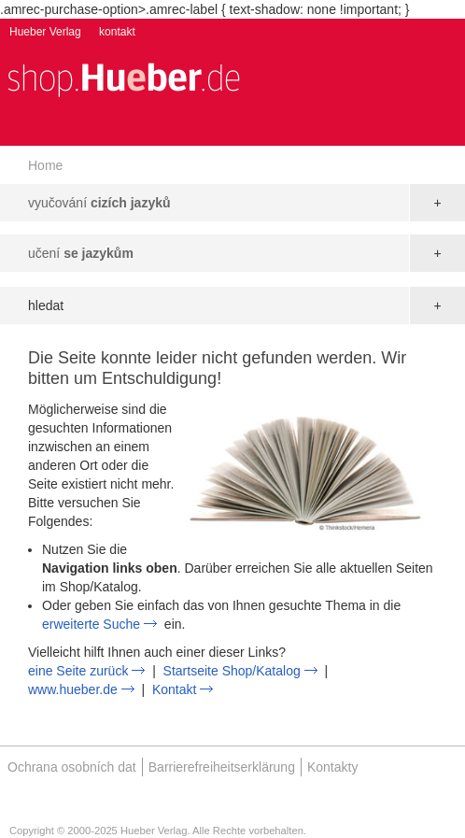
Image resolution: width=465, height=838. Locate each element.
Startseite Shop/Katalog (232, 670)
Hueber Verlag (45, 31)
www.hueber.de (73, 689)
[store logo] (123, 78)
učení (81, 253)
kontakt (117, 31)
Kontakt (174, 689)
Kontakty (332, 767)
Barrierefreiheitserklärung (221, 767)
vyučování (99, 202)
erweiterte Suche (91, 624)
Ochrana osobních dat (71, 767)
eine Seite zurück (78, 670)
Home (45, 165)
